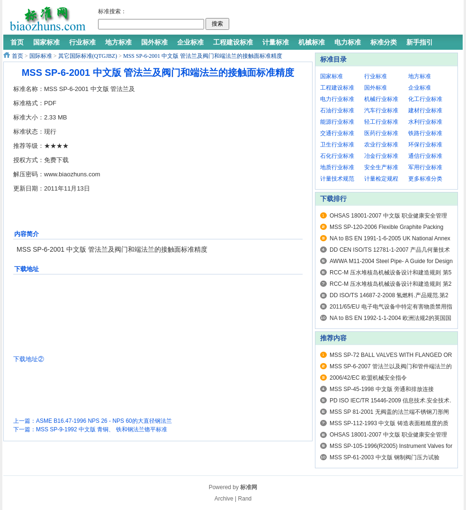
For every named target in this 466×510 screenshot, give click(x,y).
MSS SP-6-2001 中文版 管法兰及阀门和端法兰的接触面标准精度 (202, 56)
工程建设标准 (337, 87)
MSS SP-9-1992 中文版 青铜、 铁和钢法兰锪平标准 (101, 429)
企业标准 (419, 87)
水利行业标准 (425, 121)
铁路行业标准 (425, 133)
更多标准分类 (425, 178)
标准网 (248, 487)
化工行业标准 (425, 99)
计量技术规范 (337, 178)
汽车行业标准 (381, 110)
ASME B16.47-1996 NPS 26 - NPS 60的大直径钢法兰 (104, 421)
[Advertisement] (190, 129)
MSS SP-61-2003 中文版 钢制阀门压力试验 (384, 457)
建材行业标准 (425, 110)
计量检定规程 (381, 178)
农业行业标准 (381, 144)
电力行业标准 (337, 99)
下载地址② (28, 359)
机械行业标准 (381, 99)
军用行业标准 (425, 167)
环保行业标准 (425, 144)
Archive (224, 498)
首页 (17, 56)
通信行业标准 (425, 156)
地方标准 (419, 76)
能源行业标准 (337, 121)
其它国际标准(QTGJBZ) (87, 56)
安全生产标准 (381, 167)
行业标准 (375, 76)
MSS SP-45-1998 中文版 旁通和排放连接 (382, 389)
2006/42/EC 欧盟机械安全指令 (368, 377)
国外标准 (375, 87)
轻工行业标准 (381, 121)
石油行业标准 (337, 110)
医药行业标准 (381, 133)
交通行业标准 (337, 133)
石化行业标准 (337, 156)
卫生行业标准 (337, 144)
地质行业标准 (337, 167)
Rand (245, 498)
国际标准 (40, 56)
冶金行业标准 (381, 156)
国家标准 (331, 76)
